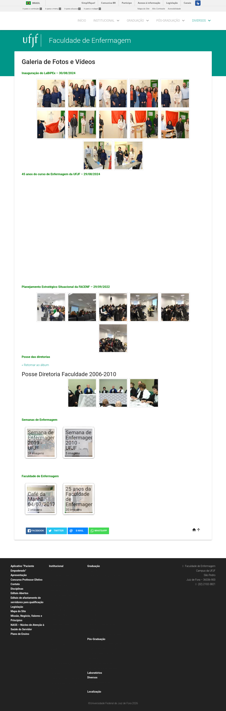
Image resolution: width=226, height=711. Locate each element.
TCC (91, 595)
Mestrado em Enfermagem (101, 663)
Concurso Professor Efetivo (26, 579)
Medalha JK (56, 649)
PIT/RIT (92, 687)
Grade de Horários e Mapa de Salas (105, 634)
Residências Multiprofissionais (103, 668)
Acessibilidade (174, 9)
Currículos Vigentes (98, 605)
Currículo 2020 (96, 610)
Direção (54, 634)
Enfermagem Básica (60, 620)
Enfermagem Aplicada (61, 615)
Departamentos (58, 610)
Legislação (17, 606)
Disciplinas (17, 588)
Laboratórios (94, 672)
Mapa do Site (143, 9)
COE (91, 600)
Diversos (199, 20)
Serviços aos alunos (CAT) (101, 590)
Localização (94, 691)
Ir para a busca (72, 9)
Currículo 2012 (96, 620)
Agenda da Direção (59, 585)
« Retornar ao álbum (35, 365)
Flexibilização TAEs (59, 693)
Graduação (135, 20)
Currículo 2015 (96, 615)
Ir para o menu (53, 9)
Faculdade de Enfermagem (90, 40)
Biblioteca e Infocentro (61, 590)
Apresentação (19, 575)
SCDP (53, 668)
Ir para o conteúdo (32, 9)
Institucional (103, 20)
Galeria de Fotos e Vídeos (101, 682)
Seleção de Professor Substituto (65, 678)
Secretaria (55, 673)
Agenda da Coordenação (62, 571)
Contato (15, 584)
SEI (52, 639)
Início (82, 20)
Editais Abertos (19, 593)
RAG (91, 585)
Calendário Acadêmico (99, 571)
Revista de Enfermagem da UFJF (65, 664)
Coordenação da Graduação (63, 605)
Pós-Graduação (168, 20)
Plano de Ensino (20, 633)
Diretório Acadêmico (60, 644)
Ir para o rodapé (92, 9)
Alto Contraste (158, 9)
